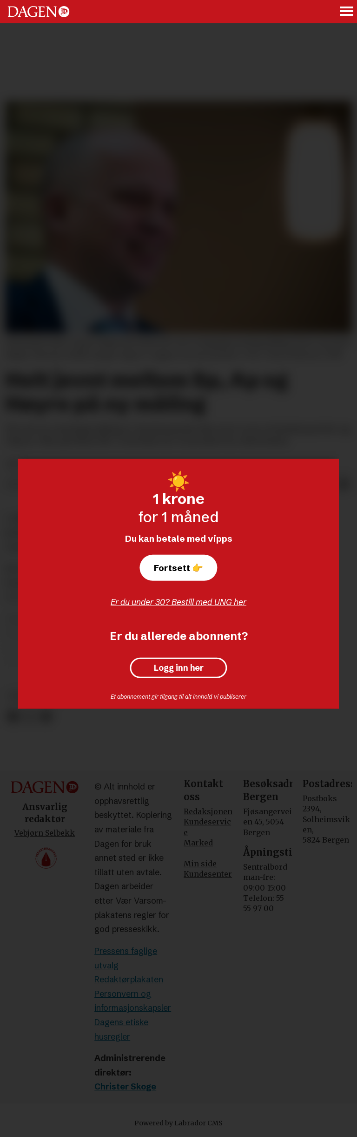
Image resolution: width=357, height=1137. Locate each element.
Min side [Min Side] (200, 863)
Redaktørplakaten (128, 979)
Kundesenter (208, 873)
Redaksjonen (208, 811)
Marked (198, 842)
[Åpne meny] (347, 12)
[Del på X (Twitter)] (29, 716)
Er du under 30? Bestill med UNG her (178, 602)
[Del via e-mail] (344, 485)
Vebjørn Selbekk (44, 832)
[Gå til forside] (38, 12)
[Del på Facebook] (12, 716)
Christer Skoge (125, 1086)
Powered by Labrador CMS (178, 1123)
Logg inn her (179, 668)
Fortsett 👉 (178, 567)
